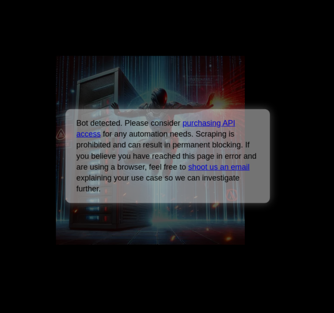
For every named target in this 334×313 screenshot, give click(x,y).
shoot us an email (218, 167)
